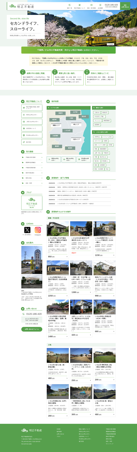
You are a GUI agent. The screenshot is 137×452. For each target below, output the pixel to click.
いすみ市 (67, 130)
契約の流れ (109, 439)
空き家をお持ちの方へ (85, 439)
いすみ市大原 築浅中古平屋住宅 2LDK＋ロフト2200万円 (72, 199)
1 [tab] (66, 45)
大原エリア (76, 139)
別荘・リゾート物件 (100, 145)
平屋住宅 (106, 153)
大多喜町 (55, 135)
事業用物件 (107, 120)
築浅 (96, 165)
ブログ (58, 436)
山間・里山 (98, 153)
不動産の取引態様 (111, 429)
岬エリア (76, 124)
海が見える (103, 157)
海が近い (97, 161)
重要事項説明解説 (111, 431)
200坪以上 (97, 137)
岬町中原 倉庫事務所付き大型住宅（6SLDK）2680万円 (72, 195)
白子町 (75, 112)
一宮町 (71, 118)
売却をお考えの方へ (84, 431)
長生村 (84, 116)
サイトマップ (109, 443)
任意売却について (84, 436)
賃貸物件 (97, 124)
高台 (107, 169)
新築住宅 (104, 112)
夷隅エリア (56, 125)
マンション (98, 120)
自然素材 (102, 165)
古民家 (110, 145)
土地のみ (97, 112)
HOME (58, 429)
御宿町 (70, 148)
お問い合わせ (60, 434)
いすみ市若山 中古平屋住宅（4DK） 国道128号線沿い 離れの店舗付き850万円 (79, 183)
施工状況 (81, 441)
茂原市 (60, 113)
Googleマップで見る (27, 294)
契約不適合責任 (110, 436)
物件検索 (59, 431)
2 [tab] (68, 45)
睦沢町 (54, 119)
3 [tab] (71, 45)
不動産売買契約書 (111, 434)
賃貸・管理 (109, 441)
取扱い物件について (84, 429)
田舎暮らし (105, 161)
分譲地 (105, 141)
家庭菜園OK (103, 149)
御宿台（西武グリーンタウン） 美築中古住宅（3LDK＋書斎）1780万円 (77, 191)
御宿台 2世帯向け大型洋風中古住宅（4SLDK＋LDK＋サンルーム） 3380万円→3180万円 (82, 187)
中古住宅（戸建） (99, 116)
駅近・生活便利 (99, 169)
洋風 (96, 157)
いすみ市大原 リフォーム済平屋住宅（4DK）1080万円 (72, 203)
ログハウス (98, 141)
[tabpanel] (68, 23)
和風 (96, 149)
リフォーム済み (107, 137)
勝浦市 (57, 146)
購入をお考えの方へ (84, 434)
